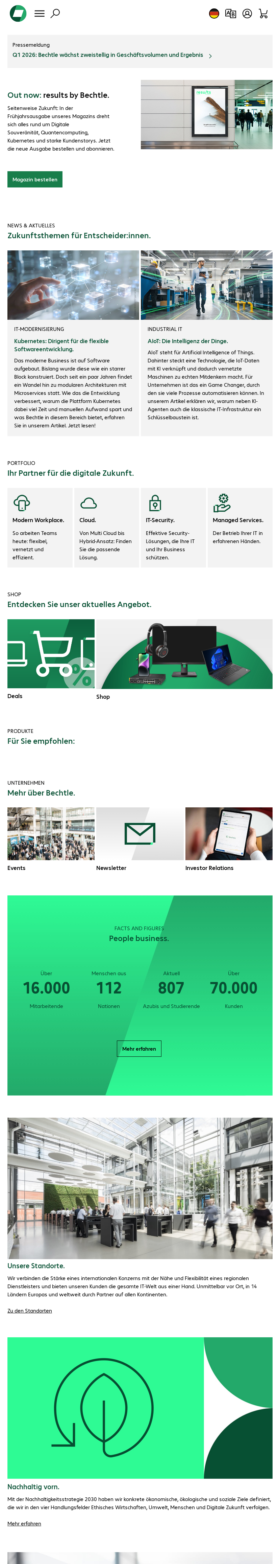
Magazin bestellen (34, 179)
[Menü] (39, 13)
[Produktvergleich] (230, 13)
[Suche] (55, 13)
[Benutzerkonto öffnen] (247, 13)
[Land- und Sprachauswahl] (214, 13)
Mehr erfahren (139, 1048)
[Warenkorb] (263, 13)
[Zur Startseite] (18, 13)
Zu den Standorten (29, 1310)
